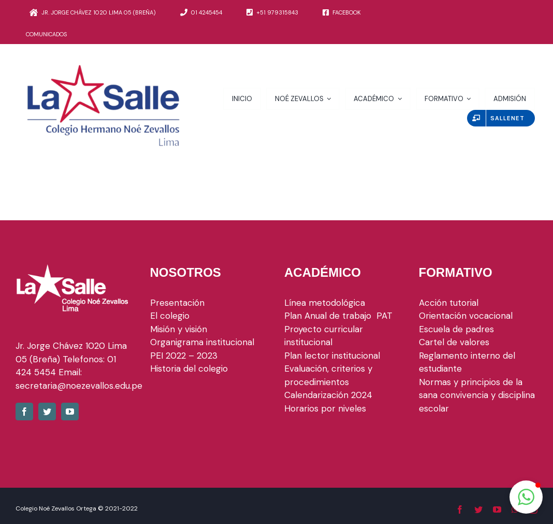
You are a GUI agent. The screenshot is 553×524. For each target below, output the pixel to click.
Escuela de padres (456, 329)
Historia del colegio (189, 368)
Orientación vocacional (466, 315)
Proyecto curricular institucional (323, 335)
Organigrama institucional (202, 342)
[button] (526, 497)
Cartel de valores (454, 342)
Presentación (177, 302)
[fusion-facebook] (24, 411)
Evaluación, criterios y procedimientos (328, 375)
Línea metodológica (324, 302)
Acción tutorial (448, 302)
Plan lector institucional (332, 355)
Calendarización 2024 (328, 395)
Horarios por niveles (325, 408)
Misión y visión (178, 329)
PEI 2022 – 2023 (183, 355)
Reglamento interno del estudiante (467, 362)
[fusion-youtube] (70, 411)
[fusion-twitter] (47, 411)
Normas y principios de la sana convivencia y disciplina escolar (477, 395)
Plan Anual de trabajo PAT (338, 315)
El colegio (170, 315)
